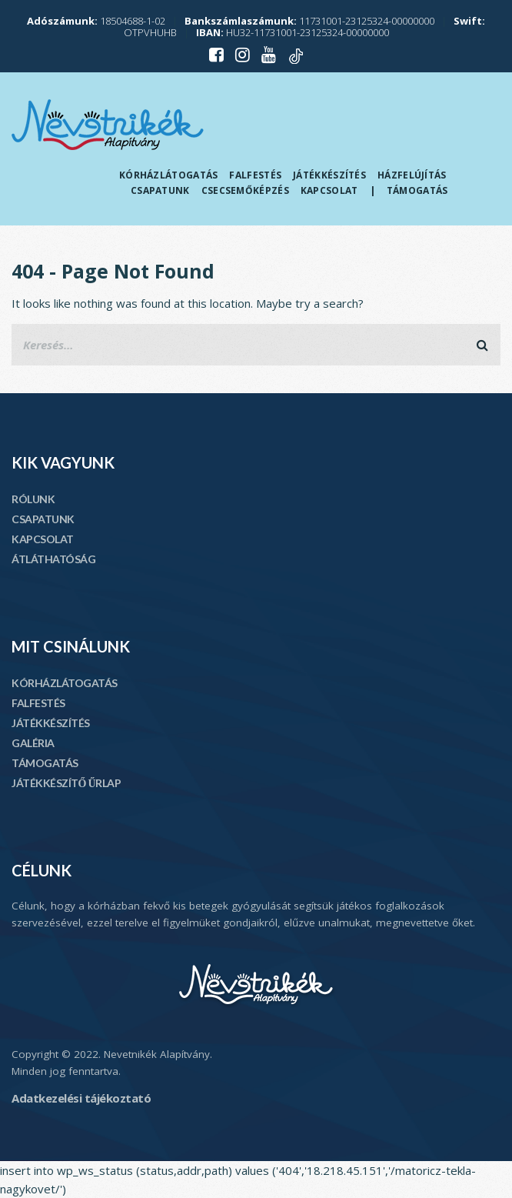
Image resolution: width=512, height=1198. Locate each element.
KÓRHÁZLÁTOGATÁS (65, 682)
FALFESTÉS (38, 702)
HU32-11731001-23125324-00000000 (292, 32)
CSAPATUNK (43, 519)
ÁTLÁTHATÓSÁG (53, 559)
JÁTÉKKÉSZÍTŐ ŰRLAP (66, 782)
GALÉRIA (33, 742)
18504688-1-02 (96, 21)
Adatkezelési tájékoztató (81, 1098)
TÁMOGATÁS (45, 762)
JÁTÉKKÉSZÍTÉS (51, 722)
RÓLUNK (33, 499)
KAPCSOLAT (43, 539)
